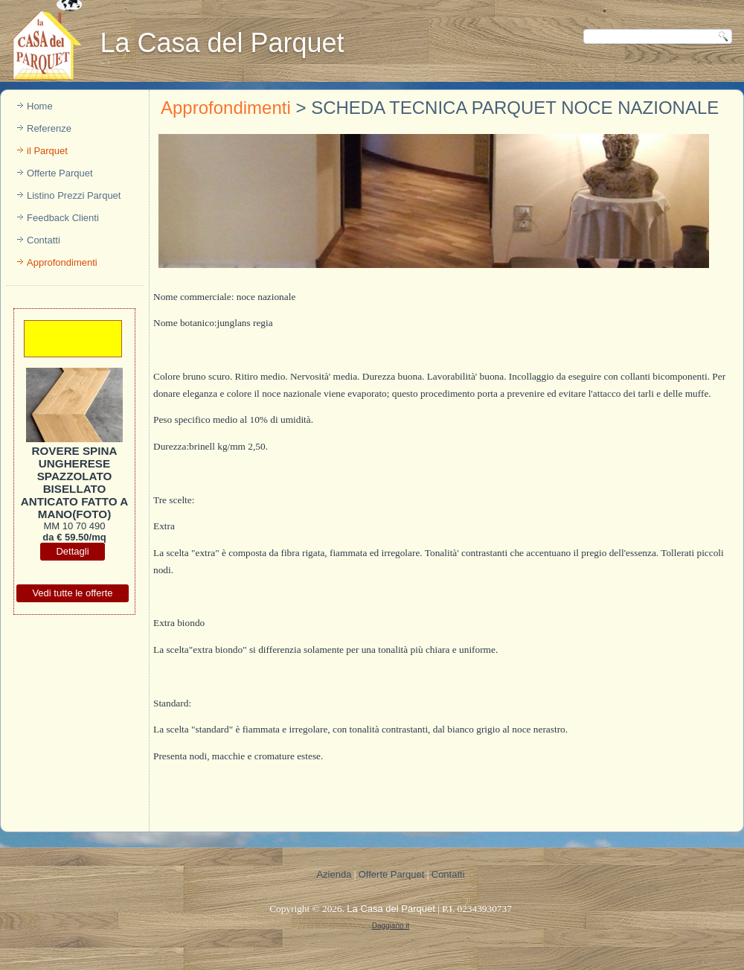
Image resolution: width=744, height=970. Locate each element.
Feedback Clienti (63, 217)
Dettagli (72, 551)
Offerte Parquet (60, 173)
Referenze (49, 128)
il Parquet (47, 150)
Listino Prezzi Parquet (74, 195)
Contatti (43, 240)
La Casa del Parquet (222, 43)
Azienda (333, 874)
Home (40, 106)
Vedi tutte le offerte (72, 593)
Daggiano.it (391, 926)
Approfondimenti (62, 262)
